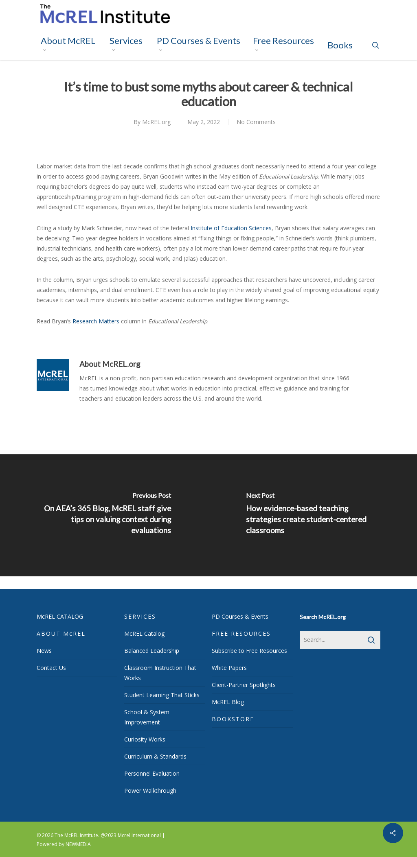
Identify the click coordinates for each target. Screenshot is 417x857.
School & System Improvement (146, 717)
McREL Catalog (144, 633)
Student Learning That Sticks (162, 695)
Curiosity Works (144, 739)
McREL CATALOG (60, 616)
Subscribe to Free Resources (249, 650)
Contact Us (51, 668)
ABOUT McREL (61, 633)
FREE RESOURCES (241, 633)
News (44, 650)
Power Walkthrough (150, 790)
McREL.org (156, 122)
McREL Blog (228, 702)
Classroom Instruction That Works (160, 673)
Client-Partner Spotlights (244, 685)
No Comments (256, 122)
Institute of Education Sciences (231, 228)
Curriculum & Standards (155, 756)
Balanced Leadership (151, 650)
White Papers (229, 668)
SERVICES (140, 616)
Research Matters (95, 321)
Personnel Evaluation (152, 773)
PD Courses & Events (240, 616)
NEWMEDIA (78, 844)
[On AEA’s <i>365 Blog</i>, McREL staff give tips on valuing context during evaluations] (104, 515)
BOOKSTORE (233, 719)
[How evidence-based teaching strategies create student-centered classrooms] (312, 515)
